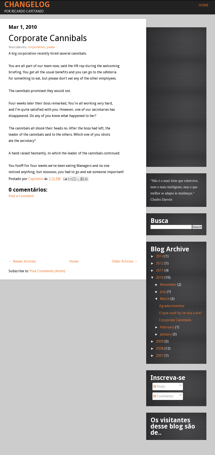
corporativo (36, 47)
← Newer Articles (22, 261)
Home (204, 5)
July (163, 292)
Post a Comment (21, 196)
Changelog (27, 4)
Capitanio (36, 179)
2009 (160, 341)
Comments (163, 396)
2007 (160, 356)
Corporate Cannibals (175, 320)
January (166, 334)
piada (51, 47)
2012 (160, 263)
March (165, 299)
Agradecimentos (171, 306)
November (168, 285)
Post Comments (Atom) (47, 271)
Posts (159, 386)
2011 (160, 270)
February (167, 327)
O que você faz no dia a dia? (180, 313)
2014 (160, 256)
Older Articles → (125, 261)
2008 (160, 348)
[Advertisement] (41, 226)
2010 (160, 277)
